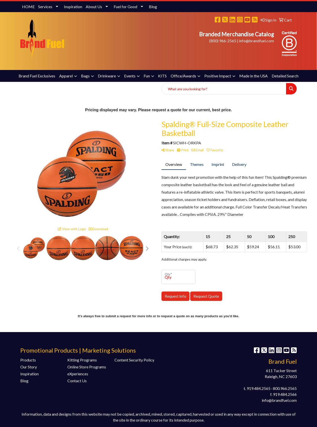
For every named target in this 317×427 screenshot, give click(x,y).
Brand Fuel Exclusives (37, 75)
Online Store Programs (86, 366)
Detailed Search (285, 75)
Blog (153, 6)
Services (45, 6)
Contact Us (77, 380)
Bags (85, 75)
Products (28, 360)
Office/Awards (183, 75)
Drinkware (107, 75)
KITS (162, 75)
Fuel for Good (125, 6)
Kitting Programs (82, 360)
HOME (28, 6)
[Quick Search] (223, 88)
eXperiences (77, 373)
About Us (94, 6)
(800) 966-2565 (222, 40)
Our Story (28, 366)
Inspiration (73, 6)
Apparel (66, 75)
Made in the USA (253, 75)
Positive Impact (217, 75)
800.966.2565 (285, 388)
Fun (147, 75)
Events (129, 75)
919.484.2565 (258, 388)
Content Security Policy (134, 360)
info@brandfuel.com (256, 40)
